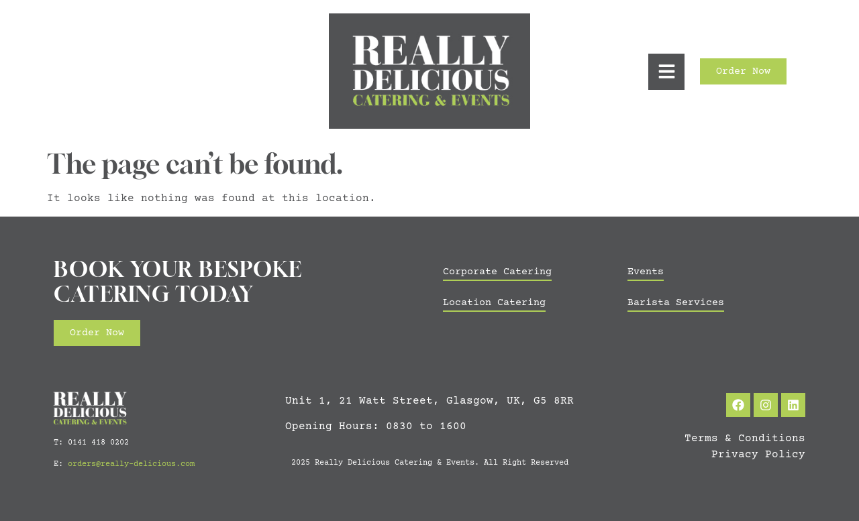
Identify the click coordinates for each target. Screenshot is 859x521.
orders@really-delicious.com (131, 464)
